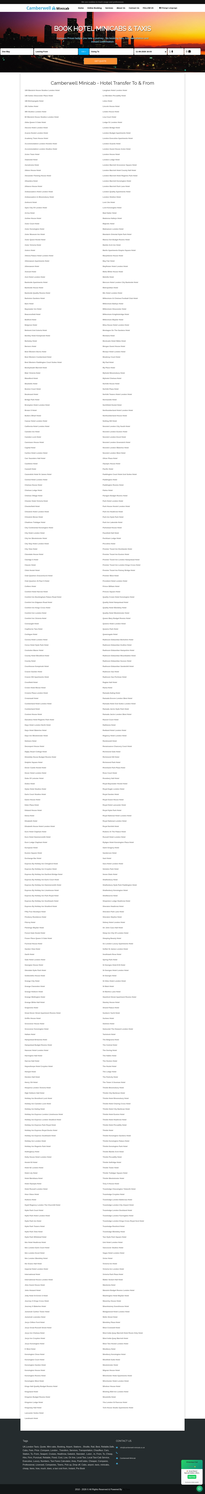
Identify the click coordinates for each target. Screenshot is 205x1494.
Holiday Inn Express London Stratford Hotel (43, 1120)
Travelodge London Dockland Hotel (117, 1210)
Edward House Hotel (33, 810)
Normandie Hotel (110, 400)
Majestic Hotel (108, 224)
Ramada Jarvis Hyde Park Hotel (116, 709)
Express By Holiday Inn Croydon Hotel (41, 869)
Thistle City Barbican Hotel (114, 1093)
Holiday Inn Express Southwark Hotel (40, 1136)
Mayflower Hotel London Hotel (115, 266)
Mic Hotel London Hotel (112, 293)
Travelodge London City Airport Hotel (118, 1205)
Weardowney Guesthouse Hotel (116, 1306)
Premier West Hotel (111, 576)
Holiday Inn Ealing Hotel (35, 1109)
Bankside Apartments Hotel (36, 282)
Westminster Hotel (110, 1365)
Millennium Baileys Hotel (113, 304)
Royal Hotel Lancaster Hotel (114, 805)
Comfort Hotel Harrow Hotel (36, 592)
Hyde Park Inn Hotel (33, 1221)
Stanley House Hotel (111, 1002)
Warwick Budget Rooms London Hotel (118, 1290)
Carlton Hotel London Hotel (36, 453)
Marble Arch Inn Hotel (112, 245)
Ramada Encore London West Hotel (117, 698)
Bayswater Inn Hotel (33, 309)
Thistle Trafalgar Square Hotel (115, 1173)
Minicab (47, 8)
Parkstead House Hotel (112, 528)
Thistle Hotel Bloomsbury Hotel (116, 1098)
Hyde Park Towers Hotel (35, 1226)
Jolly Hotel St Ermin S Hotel (36, 1296)
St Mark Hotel (108, 986)
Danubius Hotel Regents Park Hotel (39, 720)
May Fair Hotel (109, 261)
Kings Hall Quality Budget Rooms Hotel (41, 1386)
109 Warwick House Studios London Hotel (42, 90)
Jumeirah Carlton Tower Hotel (37, 1312)
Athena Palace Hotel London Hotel (39, 256)
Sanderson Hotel (110, 853)
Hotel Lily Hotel (31, 1173)
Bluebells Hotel (31, 384)
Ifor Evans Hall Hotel (33, 1264)
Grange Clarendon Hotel (35, 986)
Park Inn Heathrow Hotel (113, 512)
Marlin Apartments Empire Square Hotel (119, 250)
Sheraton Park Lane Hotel (113, 912)
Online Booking (94, 8)
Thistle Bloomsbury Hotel (113, 1088)
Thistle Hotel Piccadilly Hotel (115, 1125)
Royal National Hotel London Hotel (117, 816)
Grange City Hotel (32, 981)
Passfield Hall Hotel (111, 533)
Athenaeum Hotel (32, 266)
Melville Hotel (108, 277)
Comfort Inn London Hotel (35, 613)
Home (81, 8)
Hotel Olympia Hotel (33, 1184)
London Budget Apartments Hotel (117, 133)
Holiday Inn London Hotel (35, 1141)
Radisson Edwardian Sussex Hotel (117, 661)
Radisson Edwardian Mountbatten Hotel (119, 656)
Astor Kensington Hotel (34, 229)
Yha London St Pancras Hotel (115, 1402)
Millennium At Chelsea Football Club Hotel (120, 298)
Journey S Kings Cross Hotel (37, 1301)
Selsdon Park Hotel (111, 869)
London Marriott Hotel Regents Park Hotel (120, 176)
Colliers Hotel (30, 586)
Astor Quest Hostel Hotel (35, 240)
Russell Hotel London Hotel (114, 837)
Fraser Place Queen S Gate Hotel (38, 938)
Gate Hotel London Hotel (35, 960)
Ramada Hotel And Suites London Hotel (119, 704)
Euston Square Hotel (33, 853)
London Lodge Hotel (111, 160)
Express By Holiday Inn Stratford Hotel (41, 906)
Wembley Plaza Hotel (111, 1322)
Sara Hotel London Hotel (113, 864)
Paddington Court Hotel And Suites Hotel (120, 474)
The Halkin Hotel (109, 1056)
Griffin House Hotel (33, 1018)
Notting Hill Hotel (110, 421)
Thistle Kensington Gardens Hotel (117, 1136)
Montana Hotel (109, 336)
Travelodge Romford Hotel (114, 1226)
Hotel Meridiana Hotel (34, 1178)
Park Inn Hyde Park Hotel (113, 517)
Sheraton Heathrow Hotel (113, 906)
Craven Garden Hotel (33, 672)
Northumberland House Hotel (115, 416)
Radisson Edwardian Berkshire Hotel (118, 640)
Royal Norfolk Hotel (111, 826)
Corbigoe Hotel (31, 634)
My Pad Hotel (108, 362)
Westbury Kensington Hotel (114, 1354)
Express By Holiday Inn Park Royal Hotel (42, 896)
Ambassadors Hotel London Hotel (39, 192)
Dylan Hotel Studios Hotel (35, 789)
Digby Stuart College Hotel (36, 752)
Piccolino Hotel (109, 544)
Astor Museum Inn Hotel (35, 234)
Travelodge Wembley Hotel (114, 1232)
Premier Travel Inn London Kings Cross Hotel (121, 565)
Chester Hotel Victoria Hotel (36, 501)
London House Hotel (111, 154)
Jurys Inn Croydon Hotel (35, 1338)
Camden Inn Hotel (32, 432)
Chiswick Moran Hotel (34, 517)
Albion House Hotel (33, 170)
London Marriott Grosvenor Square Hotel (120, 165)
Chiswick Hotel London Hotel (37, 512)
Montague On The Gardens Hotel (116, 330)
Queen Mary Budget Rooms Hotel (116, 618)
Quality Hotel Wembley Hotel (114, 608)
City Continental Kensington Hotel (39, 528)
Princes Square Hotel (111, 592)
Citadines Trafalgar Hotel (35, 522)
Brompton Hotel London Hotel (37, 405)
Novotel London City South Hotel (116, 426)
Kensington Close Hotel (34, 1354)
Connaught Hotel (32, 624)
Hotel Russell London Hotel (36, 1189)
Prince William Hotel (111, 586)
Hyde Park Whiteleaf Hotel (35, 1237)
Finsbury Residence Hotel (35, 917)
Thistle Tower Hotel (111, 1168)
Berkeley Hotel (31, 341)
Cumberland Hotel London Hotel (38, 704)
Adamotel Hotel (31, 160)
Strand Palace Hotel (111, 1008)
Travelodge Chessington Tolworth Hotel (119, 1189)
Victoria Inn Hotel (110, 1264)
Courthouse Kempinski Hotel (37, 666)
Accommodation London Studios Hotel (41, 149)
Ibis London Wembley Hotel (36, 1258)
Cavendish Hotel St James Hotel (38, 474)
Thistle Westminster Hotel (113, 1178)
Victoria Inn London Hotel (113, 1269)
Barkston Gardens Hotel (35, 298)
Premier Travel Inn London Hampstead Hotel (121, 560)
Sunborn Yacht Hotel (111, 1013)
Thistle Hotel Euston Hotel (113, 1114)
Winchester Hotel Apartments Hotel (117, 1376)
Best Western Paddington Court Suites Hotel (43, 362)
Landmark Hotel (31, 1418)
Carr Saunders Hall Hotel (35, 458)
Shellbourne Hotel (110, 896)
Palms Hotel (108, 490)
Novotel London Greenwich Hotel (116, 442)
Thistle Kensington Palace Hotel (116, 1141)
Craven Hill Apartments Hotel (37, 677)
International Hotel (32, 1274)
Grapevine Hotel (31, 1008)
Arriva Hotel (30, 213)
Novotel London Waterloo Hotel (116, 448)
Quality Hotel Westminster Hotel (116, 613)
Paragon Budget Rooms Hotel (115, 496)
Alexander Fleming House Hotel (38, 176)
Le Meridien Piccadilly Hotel (114, 96)
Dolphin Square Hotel (33, 762)
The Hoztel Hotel (109, 1066)
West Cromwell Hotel (111, 1328)
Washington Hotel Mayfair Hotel (116, 1296)
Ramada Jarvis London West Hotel (117, 714)
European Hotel (31, 848)
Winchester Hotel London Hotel (116, 1381)
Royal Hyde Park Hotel (112, 810)
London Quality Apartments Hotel (117, 192)
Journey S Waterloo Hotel (35, 1306)
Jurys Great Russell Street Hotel (38, 1328)
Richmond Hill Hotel (111, 757)
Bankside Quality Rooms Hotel (37, 293)
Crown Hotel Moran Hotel (35, 688)
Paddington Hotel (110, 480)
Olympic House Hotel (111, 464)
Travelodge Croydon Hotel (113, 1194)
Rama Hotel (107, 688)
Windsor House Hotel (111, 1386)
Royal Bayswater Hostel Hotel (115, 784)
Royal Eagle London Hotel (113, 789)
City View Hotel (31, 549)
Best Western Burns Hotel (35, 352)
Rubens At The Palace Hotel (114, 832)
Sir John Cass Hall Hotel (113, 928)
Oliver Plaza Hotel (110, 458)
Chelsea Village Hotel (33, 496)
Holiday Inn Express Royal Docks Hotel (41, 1130)
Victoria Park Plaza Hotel (113, 1274)
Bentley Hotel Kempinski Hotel (37, 336)
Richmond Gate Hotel (111, 752)
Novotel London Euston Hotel (115, 432)
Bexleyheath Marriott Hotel (36, 368)
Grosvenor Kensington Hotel (36, 1029)
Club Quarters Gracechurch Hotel (38, 576)
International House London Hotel (39, 1280)
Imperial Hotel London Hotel (36, 1269)
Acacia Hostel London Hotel (36, 133)
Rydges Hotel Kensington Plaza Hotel (118, 842)
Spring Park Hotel (110, 960)
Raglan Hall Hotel (110, 682)
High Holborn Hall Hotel (34, 1093)
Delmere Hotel (30, 741)
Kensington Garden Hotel (35, 1365)
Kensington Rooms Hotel (35, 1376)
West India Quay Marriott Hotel (115, 1338)
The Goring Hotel (110, 1050)
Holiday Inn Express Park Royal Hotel (40, 1125)
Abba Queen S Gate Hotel (35, 122)
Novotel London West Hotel (114, 453)
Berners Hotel (30, 346)
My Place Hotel (109, 368)
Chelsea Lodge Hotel (33, 490)
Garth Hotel (29, 954)
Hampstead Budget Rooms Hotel (38, 1045)
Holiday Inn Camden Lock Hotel (38, 1104)
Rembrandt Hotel (110, 741)
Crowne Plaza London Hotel (36, 693)
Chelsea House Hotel (33, 485)
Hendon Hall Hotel (32, 1077)
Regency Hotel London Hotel (115, 736)
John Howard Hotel (33, 1290)
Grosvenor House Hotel (34, 1024)
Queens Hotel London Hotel (114, 624)
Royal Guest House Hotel (113, 800)
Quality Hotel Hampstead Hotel (115, 602)
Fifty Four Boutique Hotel (35, 912)
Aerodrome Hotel (32, 165)
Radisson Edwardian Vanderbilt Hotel (118, 666)
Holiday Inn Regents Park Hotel (38, 1146)
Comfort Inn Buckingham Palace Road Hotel (43, 597)
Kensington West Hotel (34, 1381)
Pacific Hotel (108, 469)
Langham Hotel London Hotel (115, 90)
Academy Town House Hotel (36, 138)
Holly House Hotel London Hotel (38, 1157)
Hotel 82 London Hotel (34, 1168)
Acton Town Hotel (32, 154)
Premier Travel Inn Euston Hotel (116, 554)
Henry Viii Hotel (31, 1082)
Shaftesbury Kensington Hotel (115, 890)
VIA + (83, 51)
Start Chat (192, 1476)
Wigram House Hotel (111, 1370)
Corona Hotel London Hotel (36, 640)
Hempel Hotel (30, 1072)
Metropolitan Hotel (110, 288)
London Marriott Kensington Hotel (117, 181)
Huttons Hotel (30, 1200)
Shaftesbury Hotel (110, 880)
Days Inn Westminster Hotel (36, 736)
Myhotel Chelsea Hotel (112, 378)
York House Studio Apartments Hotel (118, 1408)
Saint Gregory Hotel (111, 848)
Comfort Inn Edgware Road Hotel (38, 602)
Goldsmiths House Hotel (35, 976)
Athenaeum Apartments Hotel (37, 261)
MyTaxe (126, 1489)
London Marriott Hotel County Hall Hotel (119, 170)
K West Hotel (30, 1349)
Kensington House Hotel (35, 1370)
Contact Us (134, 8)
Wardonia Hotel (109, 1285)
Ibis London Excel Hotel (35, 1253)
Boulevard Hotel (31, 394)
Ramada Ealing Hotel (111, 693)
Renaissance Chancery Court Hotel (117, 746)
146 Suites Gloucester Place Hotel (39, 96)
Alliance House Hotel (33, 186)
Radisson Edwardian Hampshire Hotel (118, 650)
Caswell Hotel (30, 469)
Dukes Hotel (30, 784)
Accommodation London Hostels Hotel (41, 144)
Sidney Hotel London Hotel (114, 922)
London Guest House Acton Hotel (117, 149)
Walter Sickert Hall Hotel (113, 1280)
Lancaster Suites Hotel (34, 1413)
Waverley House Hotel (112, 1301)
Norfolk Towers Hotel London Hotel (117, 394)
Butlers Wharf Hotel (33, 416)
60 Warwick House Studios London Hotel (42, 117)
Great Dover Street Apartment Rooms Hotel (43, 1013)
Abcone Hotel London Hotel (36, 128)
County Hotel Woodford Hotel (37, 656)
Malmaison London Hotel (113, 229)
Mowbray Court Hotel (111, 357)
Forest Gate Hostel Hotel (35, 933)
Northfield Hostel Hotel (112, 405)
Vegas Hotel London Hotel (113, 1253)
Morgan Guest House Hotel (114, 346)
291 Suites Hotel (31, 106)
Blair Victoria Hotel (32, 373)
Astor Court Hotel (32, 224)
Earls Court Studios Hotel (35, 794)
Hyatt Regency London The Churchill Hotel (42, 1205)
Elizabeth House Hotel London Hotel (40, 826)
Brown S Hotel (31, 410)
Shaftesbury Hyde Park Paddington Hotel (120, 885)
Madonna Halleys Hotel (112, 218)
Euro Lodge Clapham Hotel (36, 842)
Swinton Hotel (108, 1024)
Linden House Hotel (111, 112)
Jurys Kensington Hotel (34, 1344)
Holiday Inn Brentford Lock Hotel (38, 1098)
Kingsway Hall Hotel (33, 1408)
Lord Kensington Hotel (112, 208)
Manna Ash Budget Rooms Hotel (116, 240)
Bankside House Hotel (34, 288)
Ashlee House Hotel (33, 218)
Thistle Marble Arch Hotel (113, 1152)
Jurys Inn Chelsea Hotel (35, 1333)
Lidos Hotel (107, 101)
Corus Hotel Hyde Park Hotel (36, 645)
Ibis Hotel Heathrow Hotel (35, 1242)
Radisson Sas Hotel (111, 672)
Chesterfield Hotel (32, 506)
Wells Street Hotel (110, 1317)
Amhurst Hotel (31, 202)
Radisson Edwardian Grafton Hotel (117, 645)
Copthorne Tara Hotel (33, 629)
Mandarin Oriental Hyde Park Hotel (117, 234)
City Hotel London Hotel (35, 533)
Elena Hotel (29, 816)
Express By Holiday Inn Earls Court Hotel (42, 880)
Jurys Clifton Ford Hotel (35, 1322)
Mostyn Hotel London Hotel (114, 352)
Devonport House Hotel (34, 746)
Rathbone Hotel (109, 725)
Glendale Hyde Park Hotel (35, 970)
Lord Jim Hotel (109, 202)
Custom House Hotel (33, 714)
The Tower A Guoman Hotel (114, 1082)
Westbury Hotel (109, 1349)
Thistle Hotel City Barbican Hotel (116, 1109)
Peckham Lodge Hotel (112, 538)
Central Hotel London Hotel (36, 480)
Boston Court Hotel (33, 389)
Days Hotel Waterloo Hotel (35, 730)
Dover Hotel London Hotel (35, 773)
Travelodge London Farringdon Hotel (118, 1216)
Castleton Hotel (31, 464)
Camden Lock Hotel (33, 437)
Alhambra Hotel (31, 181)
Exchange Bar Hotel (33, 858)
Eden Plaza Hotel (32, 805)
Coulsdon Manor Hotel (34, 650)
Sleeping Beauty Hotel (112, 938)
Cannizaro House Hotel (34, 442)
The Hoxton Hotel (110, 1061)
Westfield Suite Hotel (111, 1360)
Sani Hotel (107, 858)
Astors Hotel (30, 250)
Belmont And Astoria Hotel (36, 330)
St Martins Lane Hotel (112, 992)
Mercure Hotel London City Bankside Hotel (120, 282)
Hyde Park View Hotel (34, 1232)
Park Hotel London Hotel (113, 501)
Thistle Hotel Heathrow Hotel (114, 1120)
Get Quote (100, 61)
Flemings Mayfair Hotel (34, 928)
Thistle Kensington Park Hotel (115, 1146)
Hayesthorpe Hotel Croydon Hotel (39, 1066)
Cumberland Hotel (32, 709)
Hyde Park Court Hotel (34, 1210)
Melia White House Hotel (113, 272)
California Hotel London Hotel (37, 426)
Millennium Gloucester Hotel (114, 309)
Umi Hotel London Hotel (113, 1242)
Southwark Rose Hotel (112, 954)
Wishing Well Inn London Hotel (115, 1392)
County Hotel (30, 661)
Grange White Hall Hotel (35, 1002)
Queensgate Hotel (110, 634)
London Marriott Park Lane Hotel (116, 186)
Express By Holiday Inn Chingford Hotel (41, 864)
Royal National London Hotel (115, 821)
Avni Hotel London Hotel (35, 277)
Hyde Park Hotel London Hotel (37, 1216)
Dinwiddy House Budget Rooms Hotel (40, 757)
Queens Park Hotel (110, 629)
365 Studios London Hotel (35, 112)
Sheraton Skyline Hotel (112, 917)
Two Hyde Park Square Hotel (114, 1237)
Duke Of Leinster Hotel (34, 778)
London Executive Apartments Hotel (118, 138)
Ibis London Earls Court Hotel (37, 1248)
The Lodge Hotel (109, 1072)
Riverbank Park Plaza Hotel (114, 768)
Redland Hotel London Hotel (114, 730)
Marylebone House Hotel (113, 256)
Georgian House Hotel (34, 965)
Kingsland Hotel (31, 1392)
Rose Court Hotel (110, 773)
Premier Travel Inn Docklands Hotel (117, 549)
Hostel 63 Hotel (31, 1162)
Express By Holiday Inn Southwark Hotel (41, 901)
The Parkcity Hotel (110, 1077)
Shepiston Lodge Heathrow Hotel (116, 901)
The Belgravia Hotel (111, 1040)
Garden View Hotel (32, 949)
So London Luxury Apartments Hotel (118, 944)
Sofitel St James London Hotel (115, 949)
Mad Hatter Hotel (110, 213)
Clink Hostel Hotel (32, 570)
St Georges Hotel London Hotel (116, 970)
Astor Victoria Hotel (33, 245)
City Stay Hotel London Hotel (37, 544)
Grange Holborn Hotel (34, 992)
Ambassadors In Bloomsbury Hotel (39, 197)
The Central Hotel (110, 1045)
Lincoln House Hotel (111, 106)
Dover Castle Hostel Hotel (35, 768)
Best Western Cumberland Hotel (38, 357)
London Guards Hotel (112, 144)
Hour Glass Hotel (32, 1194)
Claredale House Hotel (34, 554)
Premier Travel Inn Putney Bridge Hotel (119, 570)
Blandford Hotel (31, 378)
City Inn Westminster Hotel (36, 538)
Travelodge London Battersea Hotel (117, 1200)
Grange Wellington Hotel (35, 997)
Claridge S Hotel (31, 560)
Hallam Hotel (30, 1034)
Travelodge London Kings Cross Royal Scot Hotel (123, 1221)
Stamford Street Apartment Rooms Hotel (119, 997)
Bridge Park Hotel (32, 400)
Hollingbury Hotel (32, 1152)
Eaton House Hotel (32, 800)
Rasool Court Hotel (111, 720)
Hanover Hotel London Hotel (36, 1050)
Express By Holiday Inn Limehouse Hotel (42, 890)
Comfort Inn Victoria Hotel (35, 618)
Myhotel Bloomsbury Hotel (114, 373)
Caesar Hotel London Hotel (36, 421)
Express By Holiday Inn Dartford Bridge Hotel (43, 874)
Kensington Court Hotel (34, 1360)
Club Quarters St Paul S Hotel (37, 581)
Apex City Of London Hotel (36, 208)
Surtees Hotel (108, 1018)
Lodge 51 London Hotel (112, 122)
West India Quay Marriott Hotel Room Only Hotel (123, 1333)
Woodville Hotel (109, 1397)
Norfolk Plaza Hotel (111, 389)
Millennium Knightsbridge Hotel (116, 314)
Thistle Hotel (108, 1130)
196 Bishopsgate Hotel (34, 101)
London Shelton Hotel (112, 197)
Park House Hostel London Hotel (116, 506)
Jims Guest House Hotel (35, 1285)
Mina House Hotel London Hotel (116, 325)
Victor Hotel (107, 1258)
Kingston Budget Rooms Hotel (37, 1397)
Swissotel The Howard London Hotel (118, 1029)
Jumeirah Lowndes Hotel (35, 1317)
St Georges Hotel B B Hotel (114, 965)
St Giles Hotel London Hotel (114, 981)
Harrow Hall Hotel (32, 1061)
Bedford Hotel (30, 320)
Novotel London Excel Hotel (114, 437)
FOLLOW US (148, 8)
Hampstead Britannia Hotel (36, 1040)
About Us (121, 8)
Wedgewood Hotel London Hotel (116, 1312)
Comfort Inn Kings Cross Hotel (37, 608)
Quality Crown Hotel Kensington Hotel (118, 597)
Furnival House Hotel (33, 944)
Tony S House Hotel (111, 1184)
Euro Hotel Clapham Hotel (35, 832)
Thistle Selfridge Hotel (112, 1162)
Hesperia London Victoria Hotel (38, 1088)
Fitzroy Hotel (30, 922)
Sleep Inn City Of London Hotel (115, 933)
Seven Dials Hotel (110, 874)
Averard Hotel (30, 272)
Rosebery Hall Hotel (111, 778)
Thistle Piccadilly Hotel (112, 1157)
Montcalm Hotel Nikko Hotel (114, 341)
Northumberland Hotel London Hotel (118, 410)
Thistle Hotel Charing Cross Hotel (117, 1104)
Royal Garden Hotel (111, 794)
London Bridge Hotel (111, 128)
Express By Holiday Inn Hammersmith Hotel (43, 885)
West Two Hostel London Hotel (115, 1344)
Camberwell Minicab (128, 1458)
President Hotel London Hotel (115, 581)
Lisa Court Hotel (109, 117)
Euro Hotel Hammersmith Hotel (38, 837)
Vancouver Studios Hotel (113, 1248)
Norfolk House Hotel (111, 384)
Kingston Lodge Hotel (34, 1402)
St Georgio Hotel (109, 976)
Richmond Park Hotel (111, 762)
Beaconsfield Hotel (32, 314)
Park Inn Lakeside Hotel (112, 522)
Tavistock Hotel (109, 1034)
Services (109, 8)
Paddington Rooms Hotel (113, 485)
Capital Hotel (30, 448)
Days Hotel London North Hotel (38, 725)
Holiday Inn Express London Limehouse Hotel (44, 1114)
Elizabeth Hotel (31, 821)
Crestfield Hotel (31, 682)
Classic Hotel (30, 565)
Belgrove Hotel (31, 325)
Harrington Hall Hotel (33, 1056)
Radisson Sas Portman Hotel (115, 677)
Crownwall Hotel (31, 698)
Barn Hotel (29, 304)
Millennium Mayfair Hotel (113, 320)
